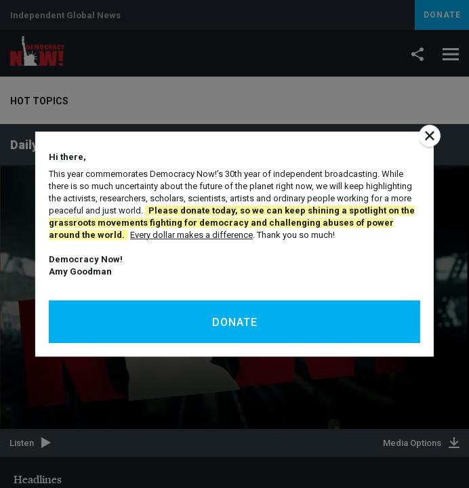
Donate (235, 322)
